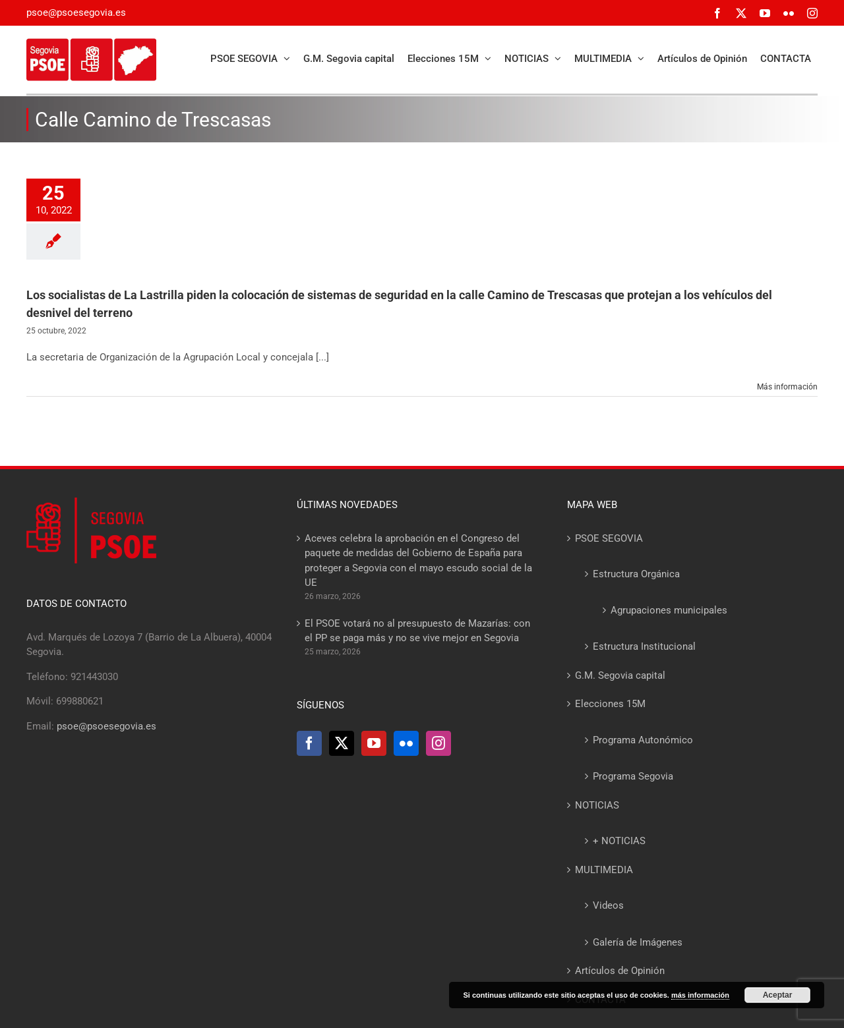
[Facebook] (309, 743)
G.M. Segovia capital (620, 675)
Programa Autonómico (643, 740)
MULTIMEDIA (604, 870)
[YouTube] (373, 743)
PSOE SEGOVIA (609, 538)
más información (700, 995)
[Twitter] (341, 743)
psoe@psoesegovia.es (76, 12)
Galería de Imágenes (637, 942)
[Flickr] (406, 743)
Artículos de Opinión (620, 971)
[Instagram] (438, 743)
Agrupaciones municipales (669, 610)
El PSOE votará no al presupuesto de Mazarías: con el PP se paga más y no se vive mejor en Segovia (417, 630)
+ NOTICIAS (619, 841)
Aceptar (778, 995)
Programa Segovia (633, 776)
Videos (608, 905)
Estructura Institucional (644, 646)
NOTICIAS (597, 805)
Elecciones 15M (610, 704)
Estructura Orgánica (636, 574)
